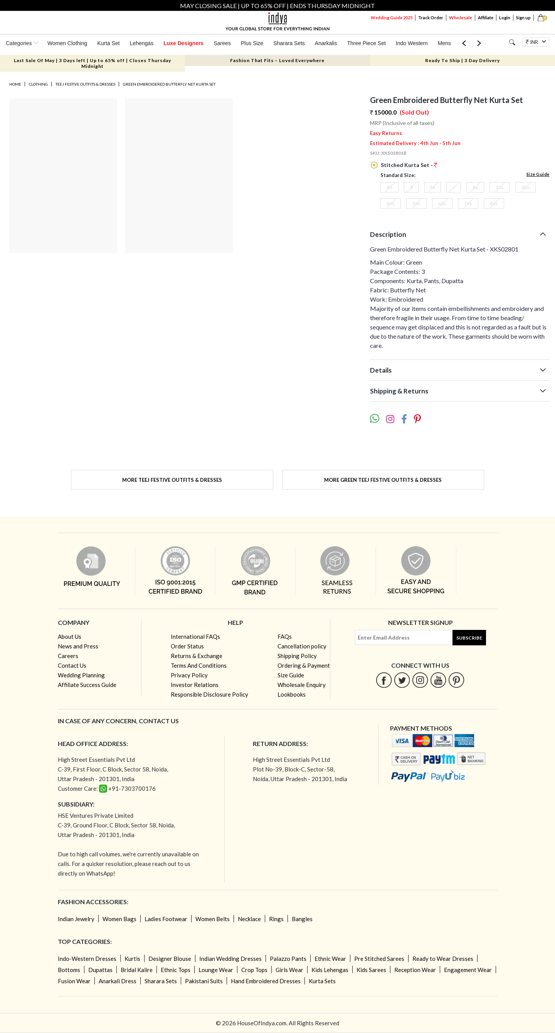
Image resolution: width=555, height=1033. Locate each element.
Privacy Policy (189, 675)
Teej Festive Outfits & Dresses (85, 84)
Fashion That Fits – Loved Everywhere (277, 60)
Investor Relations (195, 684)
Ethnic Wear (330, 958)
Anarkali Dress (117, 980)
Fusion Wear (74, 980)
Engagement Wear (468, 969)
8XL (494, 203)
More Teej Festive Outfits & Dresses (172, 480)
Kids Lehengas (329, 969)
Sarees (222, 43)
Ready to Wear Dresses (442, 958)
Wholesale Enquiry (302, 684)
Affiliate (485, 17)
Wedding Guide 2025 (391, 17)
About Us (69, 636)
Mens (444, 43)
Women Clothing (67, 43)
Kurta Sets (322, 980)
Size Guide (538, 174)
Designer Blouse (169, 958)
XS (389, 187)
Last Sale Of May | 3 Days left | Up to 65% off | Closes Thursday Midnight (92, 63)
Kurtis (132, 958)
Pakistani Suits (204, 980)
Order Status (187, 646)
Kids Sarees (371, 969)
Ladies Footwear (166, 918)
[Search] (512, 42)
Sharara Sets (289, 43)
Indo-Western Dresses (87, 958)
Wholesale (460, 17)
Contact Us (72, 665)
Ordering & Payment (304, 665)
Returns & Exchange (196, 655)
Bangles (302, 918)
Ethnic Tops (175, 969)
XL (475, 187)
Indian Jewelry (76, 918)
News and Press (78, 646)
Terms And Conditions (199, 665)
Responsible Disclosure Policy (209, 694)
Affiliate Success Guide (87, 684)
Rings (276, 918)
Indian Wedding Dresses (230, 958)
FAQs (285, 636)
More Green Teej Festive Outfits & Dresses (383, 480)
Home (15, 84)
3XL (525, 187)
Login (504, 17)
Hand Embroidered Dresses (266, 980)
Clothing (38, 84)
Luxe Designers (183, 43)
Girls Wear (289, 969)
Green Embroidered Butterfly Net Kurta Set (169, 84)
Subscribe (469, 638)
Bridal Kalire (137, 969)
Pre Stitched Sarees (379, 958)
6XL (442, 203)
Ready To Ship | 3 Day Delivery (462, 60)
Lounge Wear (215, 969)
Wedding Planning (81, 675)
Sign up (523, 17)
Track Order (430, 17)
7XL (468, 203)
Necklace (249, 918)
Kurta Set (108, 43)
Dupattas (100, 969)
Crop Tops (254, 969)
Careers (68, 655)
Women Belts (212, 918)
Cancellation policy (302, 646)
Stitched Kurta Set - (408, 165)
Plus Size (252, 43)
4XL (391, 203)
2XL (500, 187)
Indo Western (412, 43)
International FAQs (195, 636)
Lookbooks (292, 694)
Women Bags (119, 918)
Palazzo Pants (288, 958)
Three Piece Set (366, 43)
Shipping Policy (297, 655)
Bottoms (69, 969)
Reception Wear (415, 969)
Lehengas (142, 43)
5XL (416, 203)
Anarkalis (326, 43)
